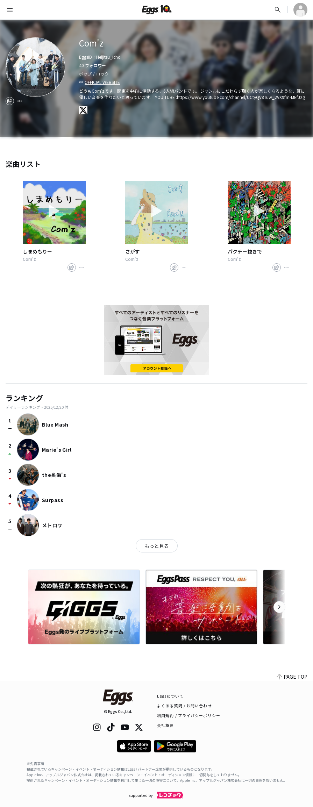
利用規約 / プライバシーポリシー (188, 715)
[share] (10, 101)
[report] (19, 101)
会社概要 (165, 725)
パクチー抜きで (245, 251)
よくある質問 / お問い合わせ (184, 705)
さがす (132, 251)
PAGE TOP (292, 676)
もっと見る (156, 545)
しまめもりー (37, 251)
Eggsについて (170, 696)
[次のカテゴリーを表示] (279, 607)
